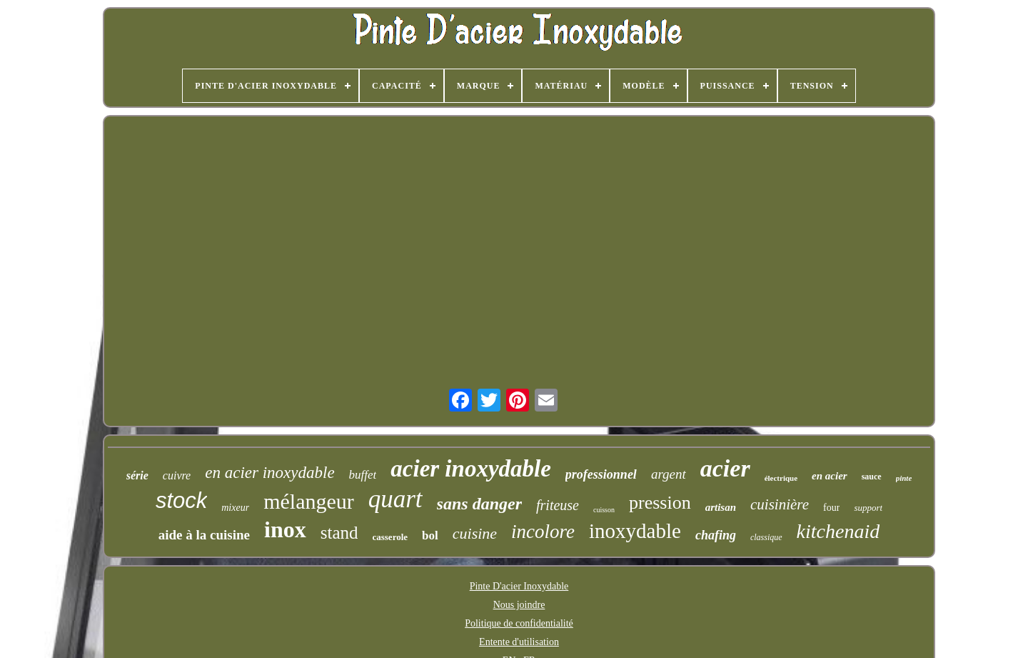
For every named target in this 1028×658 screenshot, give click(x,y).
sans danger (479, 503)
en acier (829, 476)
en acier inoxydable (269, 473)
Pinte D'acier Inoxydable (519, 586)
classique (766, 537)
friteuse (557, 505)
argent (668, 474)
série (137, 475)
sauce (872, 477)
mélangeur (308, 501)
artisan (720, 507)
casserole (390, 537)
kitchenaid (838, 531)
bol (430, 535)
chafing (715, 535)
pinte (904, 478)
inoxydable (635, 530)
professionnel (601, 474)
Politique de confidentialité (519, 623)
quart (395, 499)
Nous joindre (519, 604)
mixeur (235, 507)
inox (285, 529)
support (868, 507)
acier (725, 468)
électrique (781, 478)
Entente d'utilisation (519, 642)
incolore (543, 531)
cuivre (177, 475)
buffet (363, 475)
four (831, 507)
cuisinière (779, 504)
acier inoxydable (470, 469)
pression (660, 502)
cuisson (604, 510)
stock (181, 500)
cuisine (475, 533)
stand (339, 532)
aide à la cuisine (204, 534)
